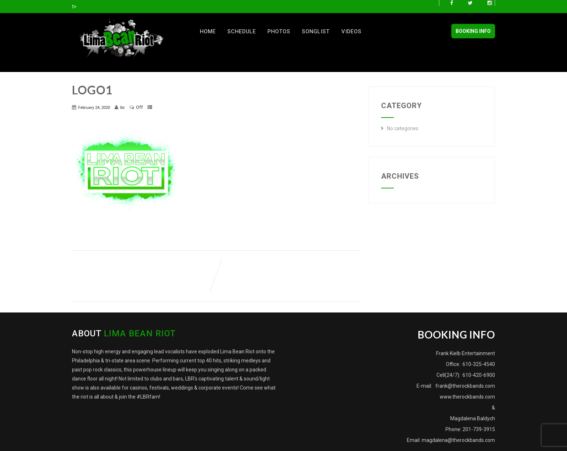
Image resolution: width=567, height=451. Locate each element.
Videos (351, 31)
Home (208, 31)
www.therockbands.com (467, 397)
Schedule (241, 31)
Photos (279, 31)
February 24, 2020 (94, 107)
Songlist (316, 31)
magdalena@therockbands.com (458, 440)
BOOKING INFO (473, 31)
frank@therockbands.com (464, 386)
